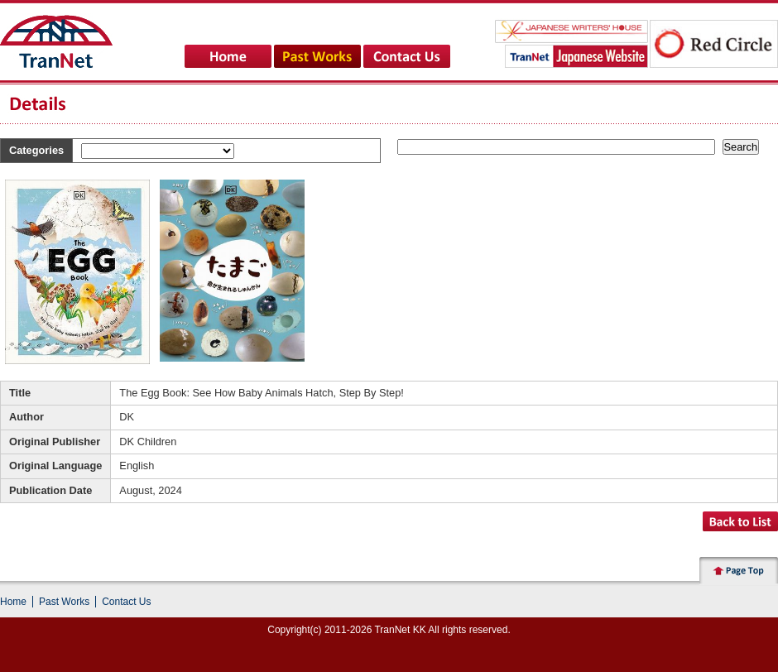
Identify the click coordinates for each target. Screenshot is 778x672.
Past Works (64, 601)
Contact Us (126, 601)
